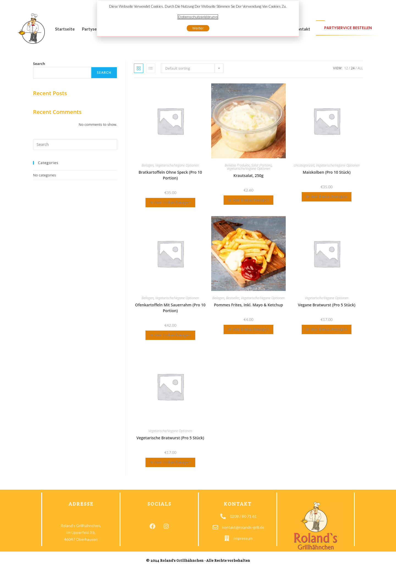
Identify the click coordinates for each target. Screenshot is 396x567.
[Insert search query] (75, 144)
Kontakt (302, 28)
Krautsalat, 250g (248, 175)
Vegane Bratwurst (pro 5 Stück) (326, 304)
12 (346, 68)
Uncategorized (304, 165)
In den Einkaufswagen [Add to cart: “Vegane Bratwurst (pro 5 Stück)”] (326, 329)
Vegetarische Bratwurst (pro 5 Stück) (170, 437)
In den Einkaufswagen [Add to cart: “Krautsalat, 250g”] (248, 200)
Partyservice (94, 28)
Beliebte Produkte (237, 165)
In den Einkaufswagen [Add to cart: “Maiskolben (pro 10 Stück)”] (326, 196)
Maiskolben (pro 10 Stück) (327, 172)
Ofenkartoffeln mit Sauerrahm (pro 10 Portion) (170, 307)
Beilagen (148, 165)
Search (39, 63)
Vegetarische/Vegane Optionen (177, 165)
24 (353, 68)
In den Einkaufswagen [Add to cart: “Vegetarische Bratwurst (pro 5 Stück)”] (170, 462)
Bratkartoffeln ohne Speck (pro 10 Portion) (170, 175)
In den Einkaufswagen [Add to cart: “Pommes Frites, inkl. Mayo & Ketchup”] (248, 329)
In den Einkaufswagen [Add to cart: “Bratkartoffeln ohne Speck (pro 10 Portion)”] (170, 202)
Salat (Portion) (261, 165)
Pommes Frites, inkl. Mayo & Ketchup (248, 304)
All (360, 68)
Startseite (65, 28)
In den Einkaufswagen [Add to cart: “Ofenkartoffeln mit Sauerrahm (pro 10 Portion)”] (170, 335)
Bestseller (233, 298)
